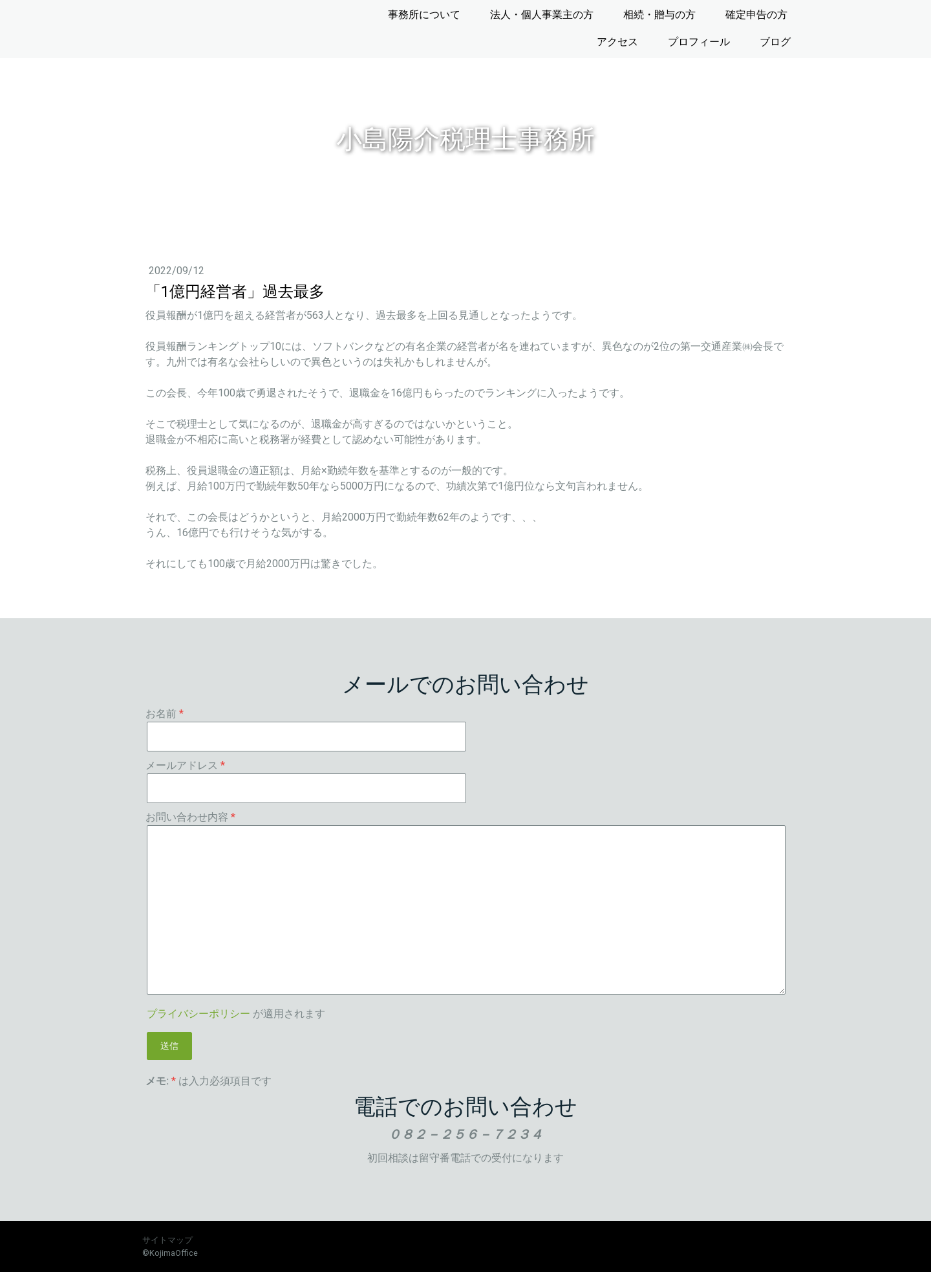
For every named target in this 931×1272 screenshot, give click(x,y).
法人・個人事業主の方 (542, 14)
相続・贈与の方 (659, 14)
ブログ (775, 42)
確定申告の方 (756, 14)
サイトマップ (167, 1240)
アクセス (617, 42)
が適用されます (236, 1014)
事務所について (424, 14)
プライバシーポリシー (198, 1014)
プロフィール (699, 42)
